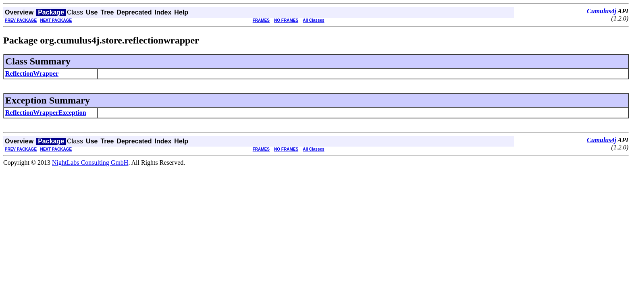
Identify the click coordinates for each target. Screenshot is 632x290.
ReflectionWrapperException (45, 112)
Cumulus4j (601, 11)
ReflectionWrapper (31, 73)
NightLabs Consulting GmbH (90, 162)
